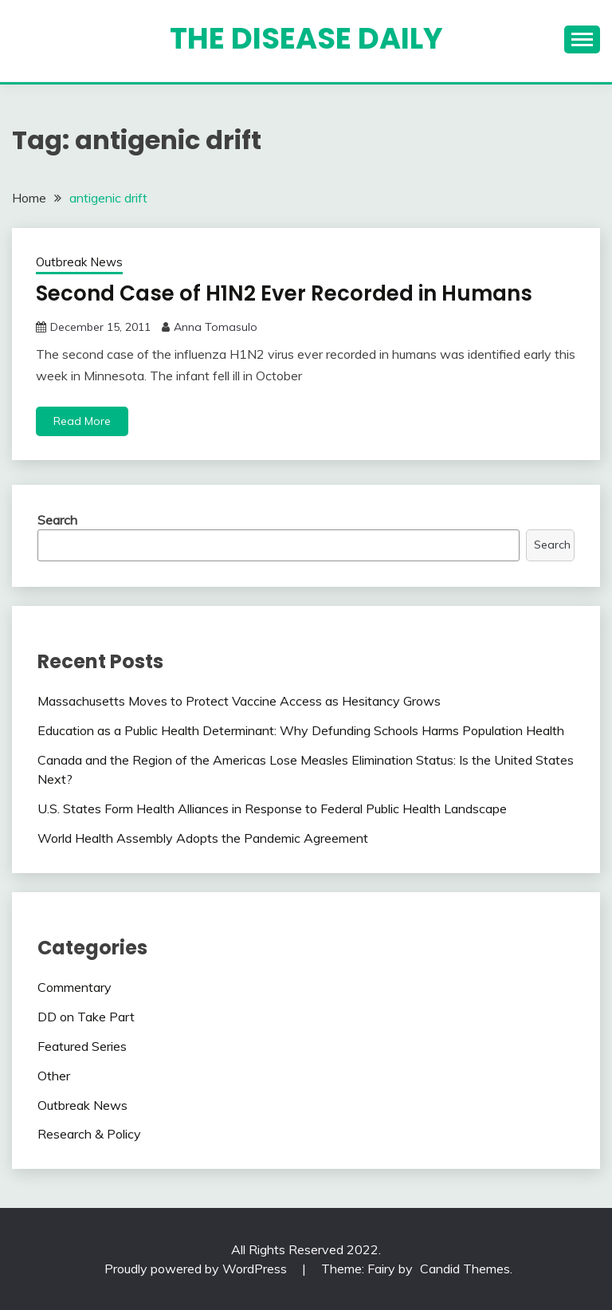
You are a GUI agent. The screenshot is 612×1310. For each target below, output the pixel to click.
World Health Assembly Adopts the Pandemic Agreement (202, 838)
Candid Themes (465, 1269)
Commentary (74, 987)
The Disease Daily (306, 38)
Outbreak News (79, 261)
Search (57, 520)
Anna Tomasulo (215, 327)
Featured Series (82, 1046)
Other (53, 1076)
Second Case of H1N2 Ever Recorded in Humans (284, 293)
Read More (82, 421)
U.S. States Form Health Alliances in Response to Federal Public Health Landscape (272, 808)
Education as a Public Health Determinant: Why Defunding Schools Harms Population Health (300, 730)
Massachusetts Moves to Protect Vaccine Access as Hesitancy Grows (239, 701)
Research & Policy (89, 1134)
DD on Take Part (86, 1017)
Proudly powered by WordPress (197, 1269)
